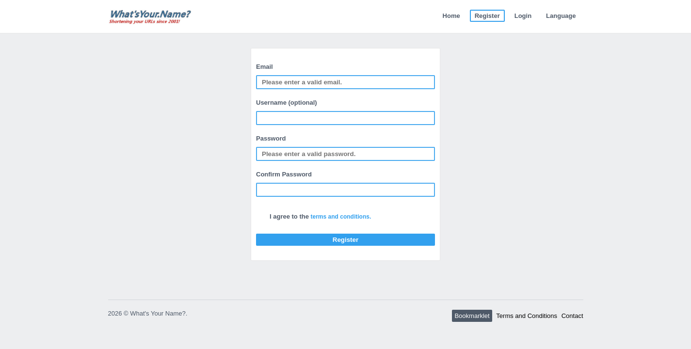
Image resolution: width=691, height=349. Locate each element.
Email (264, 66)
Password (271, 138)
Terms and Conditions (526, 315)
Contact (572, 315)
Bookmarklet (471, 315)
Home (451, 15)
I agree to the (320, 216)
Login (522, 15)
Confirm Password (284, 174)
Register (487, 15)
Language (561, 15)
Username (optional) (286, 102)
